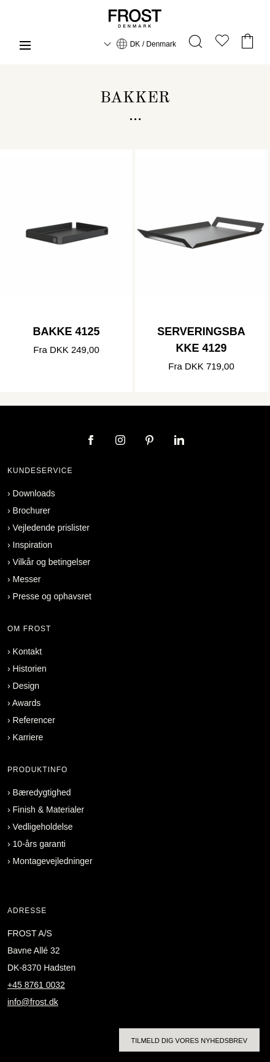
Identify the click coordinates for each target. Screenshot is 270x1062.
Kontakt (27, 651)
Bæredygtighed (42, 792)
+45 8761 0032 (36, 985)
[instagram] (121, 441)
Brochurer (31, 510)
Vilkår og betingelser (52, 562)
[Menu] (25, 47)
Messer (27, 579)
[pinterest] (151, 441)
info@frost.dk (32, 1002)
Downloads (34, 493)
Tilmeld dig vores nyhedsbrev (189, 1040)
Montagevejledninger (53, 861)
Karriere (28, 737)
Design (26, 686)
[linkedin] (179, 441)
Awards (26, 703)
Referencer (34, 720)
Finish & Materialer (49, 809)
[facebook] (92, 441)
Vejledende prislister (51, 528)
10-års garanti (39, 844)
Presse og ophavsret (52, 596)
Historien (30, 668)
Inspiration (33, 545)
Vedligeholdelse (43, 827)
